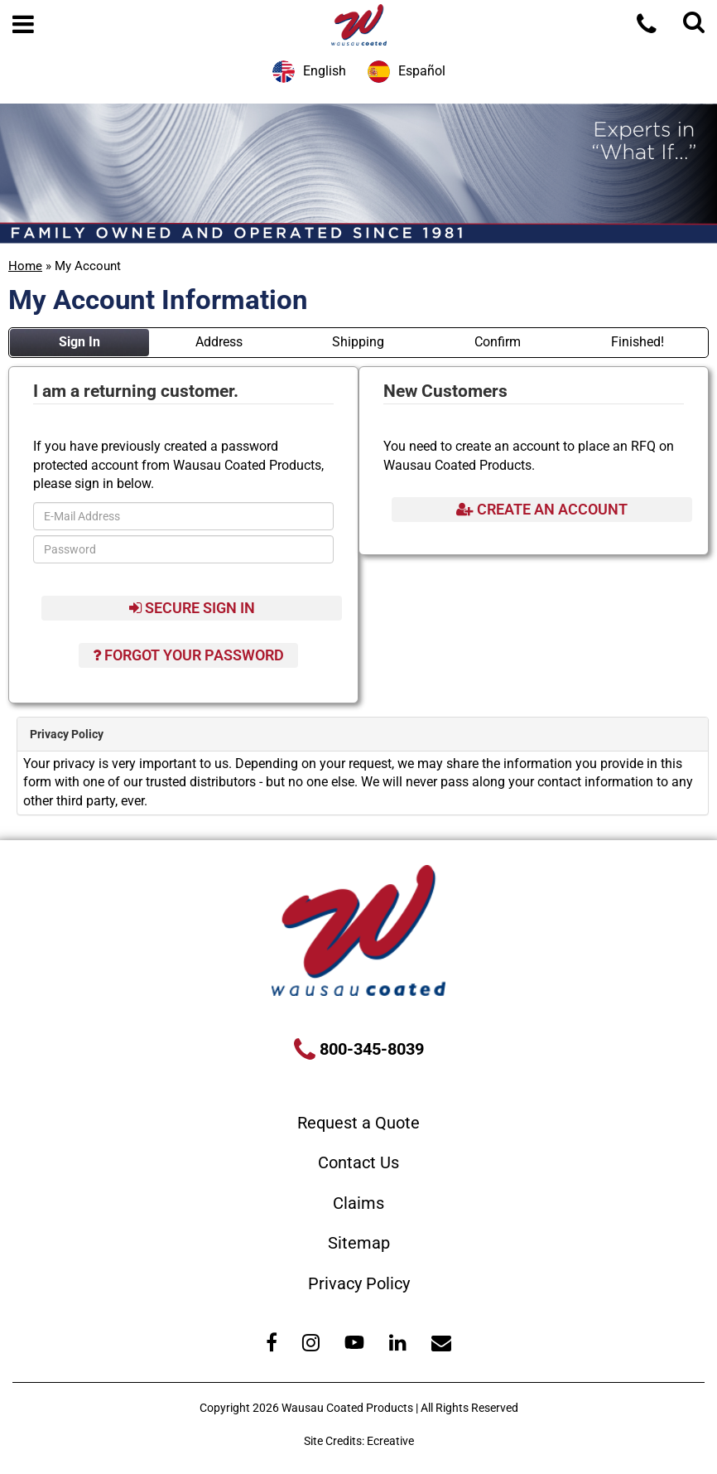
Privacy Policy (359, 1283)
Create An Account (542, 509)
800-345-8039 (369, 1049)
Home (25, 266)
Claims (358, 1203)
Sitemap (359, 1243)
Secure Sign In (192, 607)
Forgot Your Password (188, 655)
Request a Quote (358, 1123)
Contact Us (358, 1162)
